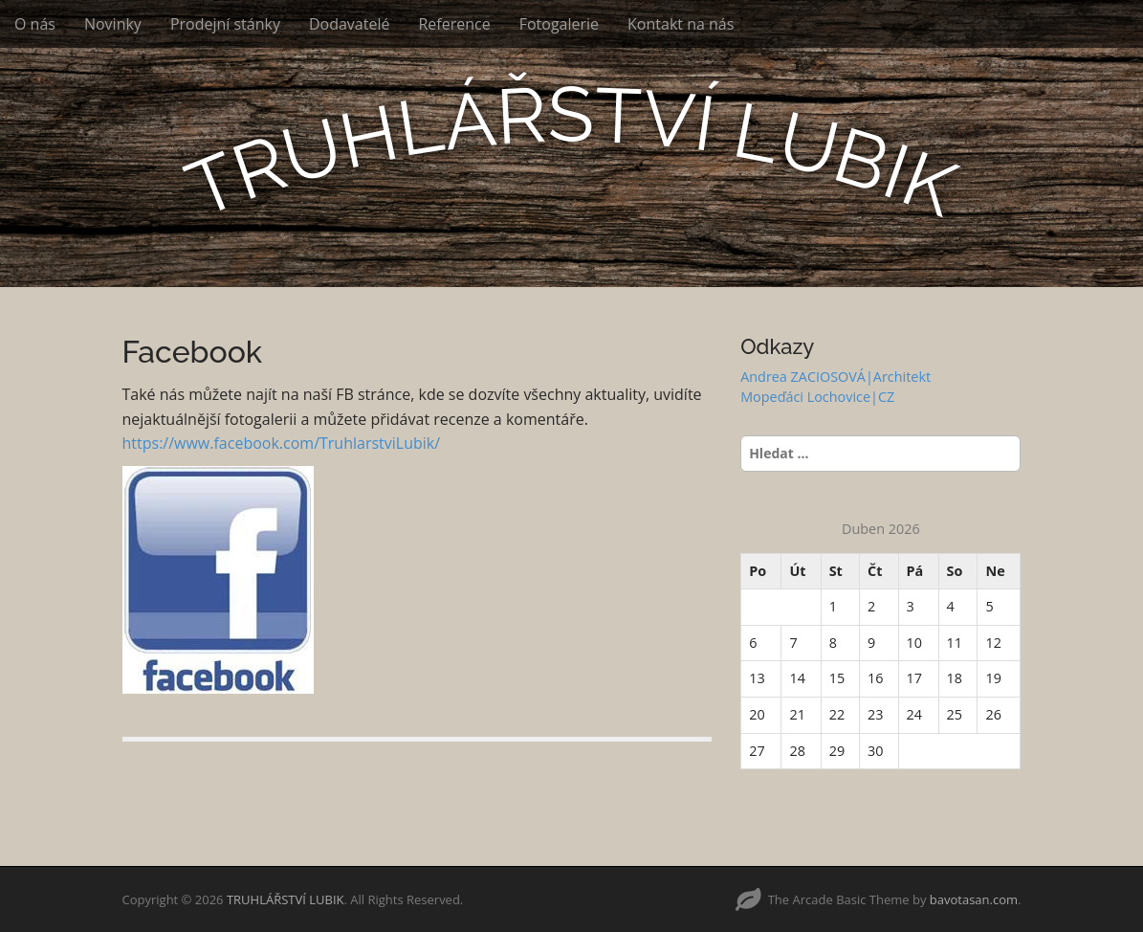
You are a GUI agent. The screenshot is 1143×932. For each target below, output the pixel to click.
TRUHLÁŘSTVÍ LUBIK (285, 899)
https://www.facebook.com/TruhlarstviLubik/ (281, 443)
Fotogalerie (559, 23)
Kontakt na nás (680, 23)
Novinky (113, 23)
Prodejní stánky (225, 23)
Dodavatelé (349, 23)
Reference (454, 23)
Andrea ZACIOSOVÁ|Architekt (835, 376)
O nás (34, 23)
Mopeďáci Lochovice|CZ (817, 397)
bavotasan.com (974, 899)
